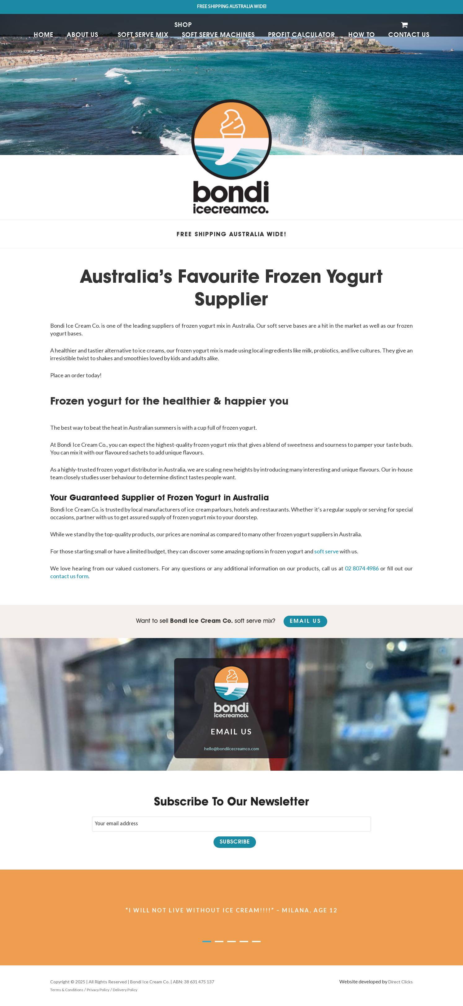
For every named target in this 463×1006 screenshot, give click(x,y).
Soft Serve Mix (143, 35)
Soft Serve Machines (218, 35)
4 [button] (244, 942)
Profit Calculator (301, 35)
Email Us (305, 621)
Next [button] (366, 914)
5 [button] (256, 942)
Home (43, 35)
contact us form (69, 576)
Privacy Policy (98, 989)
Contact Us (409, 35)
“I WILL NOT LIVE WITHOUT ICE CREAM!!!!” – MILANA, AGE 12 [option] (231, 910)
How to (361, 35)
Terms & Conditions (66, 989)
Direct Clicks (400, 981)
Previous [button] (96, 914)
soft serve (326, 551)
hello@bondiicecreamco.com (231, 748)
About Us (82, 35)
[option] (231, 77)
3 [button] (231, 942)
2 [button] (219, 942)
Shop (183, 25)
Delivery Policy (125, 989)
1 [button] (206, 942)
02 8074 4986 (362, 568)
